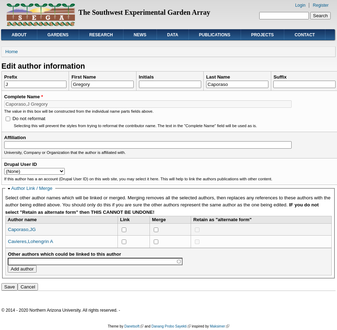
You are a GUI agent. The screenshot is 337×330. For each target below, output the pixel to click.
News (140, 34)
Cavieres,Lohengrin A (30, 241)
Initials (146, 77)
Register (321, 5)
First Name (83, 77)
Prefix (10, 77)
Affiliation (15, 137)
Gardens (58, 34)
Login (300, 5)
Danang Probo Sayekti (171, 326)
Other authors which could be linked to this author (64, 254)
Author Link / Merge (31, 188)
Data (172, 34)
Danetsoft (134, 326)
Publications (214, 34)
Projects (262, 34)
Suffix (279, 77)
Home (11, 51)
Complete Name (23, 96)
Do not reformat (28, 118)
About (19, 34)
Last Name (218, 77)
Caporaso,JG (22, 229)
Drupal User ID (20, 164)
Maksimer (219, 326)
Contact (304, 34)
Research (101, 34)
